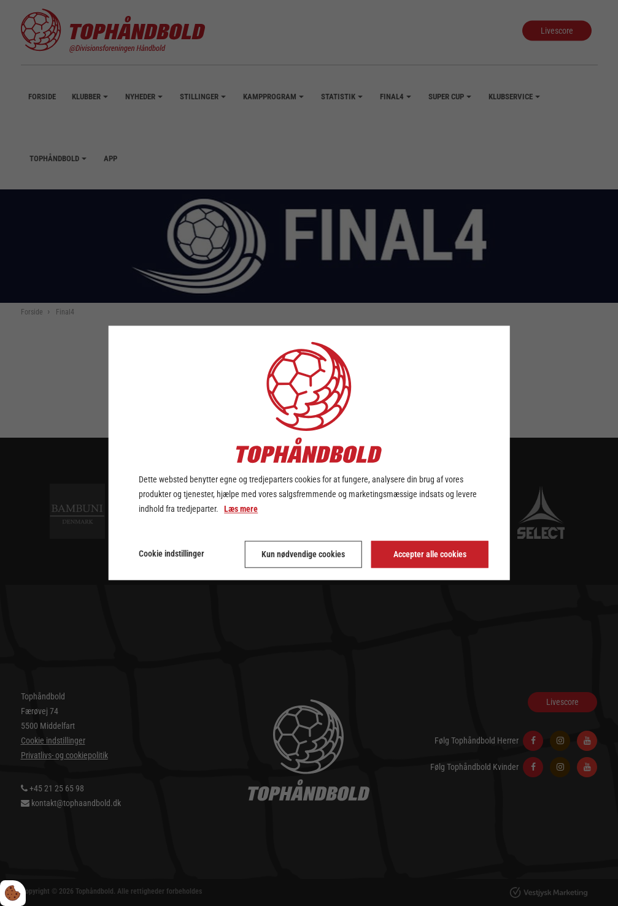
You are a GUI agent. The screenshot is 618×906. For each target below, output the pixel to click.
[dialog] (309, 452)
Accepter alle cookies (429, 555)
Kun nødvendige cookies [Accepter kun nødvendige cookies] (303, 555)
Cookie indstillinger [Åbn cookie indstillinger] (171, 554)
